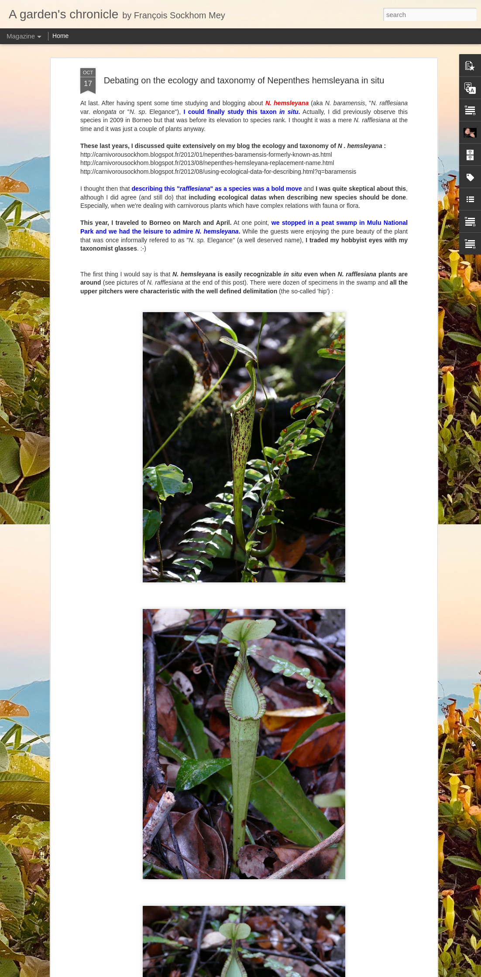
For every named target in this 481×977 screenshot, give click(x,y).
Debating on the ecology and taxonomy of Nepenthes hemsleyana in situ (244, 80)
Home (60, 35)
